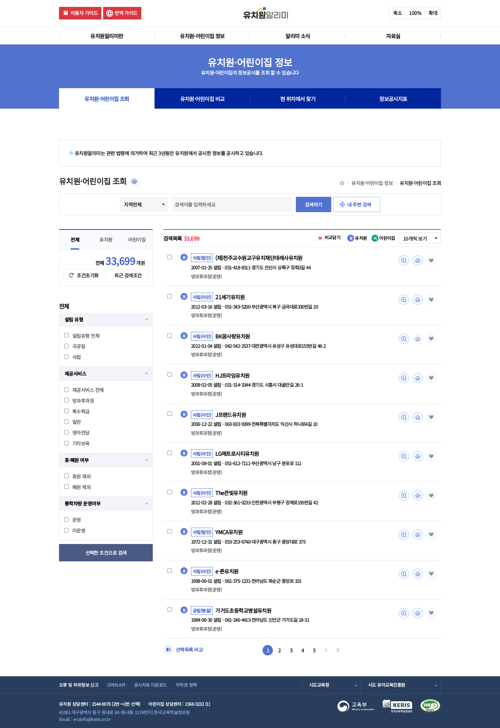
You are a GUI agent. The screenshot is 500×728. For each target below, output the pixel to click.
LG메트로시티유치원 (237, 453)
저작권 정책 (186, 684)
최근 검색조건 (127, 275)
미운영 (74, 530)
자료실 (393, 36)
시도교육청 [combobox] (319, 684)
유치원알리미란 (106, 36)
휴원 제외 (77, 476)
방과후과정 (79, 400)
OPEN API (116, 684)
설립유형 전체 (81, 335)
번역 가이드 (126, 12)
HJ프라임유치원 (232, 375)
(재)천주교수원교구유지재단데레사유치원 (258, 257)
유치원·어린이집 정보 (202, 36)
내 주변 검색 (359, 204)
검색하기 (313, 204)
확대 (432, 12)
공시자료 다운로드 (150, 684)
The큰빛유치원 (231, 492)
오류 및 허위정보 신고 (78, 684)
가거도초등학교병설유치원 (243, 610)
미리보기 (404, 260)
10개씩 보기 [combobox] (415, 238)
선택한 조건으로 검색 (106, 552)
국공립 (74, 346)
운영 (72, 519)
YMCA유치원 (228, 532)
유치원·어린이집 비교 (202, 98)
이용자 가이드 (84, 12)
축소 (397, 12)
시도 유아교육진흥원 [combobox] (386, 684)
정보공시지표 (393, 98)
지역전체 (132, 204)
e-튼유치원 (227, 571)
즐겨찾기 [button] (431, 260)
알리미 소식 (297, 36)
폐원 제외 (77, 487)
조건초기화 (87, 275)
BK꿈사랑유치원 (232, 336)
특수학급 (77, 411)
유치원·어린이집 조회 (106, 98)
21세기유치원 (229, 297)
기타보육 (77, 443)
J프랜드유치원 (230, 414)
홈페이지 (417, 260)
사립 (72, 356)
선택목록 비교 (189, 649)
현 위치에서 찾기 (297, 98)
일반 (72, 421)
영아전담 (77, 432)
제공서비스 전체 (84, 389)
